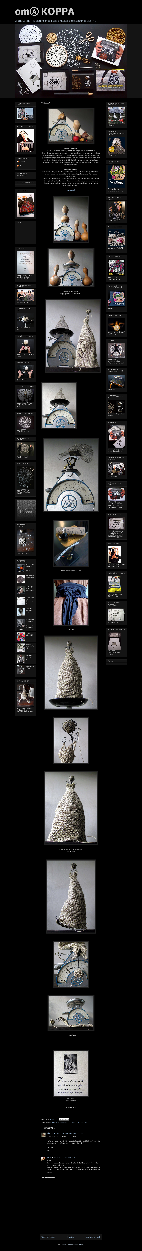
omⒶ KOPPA (44, 12)
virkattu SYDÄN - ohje (29, 611)
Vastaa (49, 1151)
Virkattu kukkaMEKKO (30, 646)
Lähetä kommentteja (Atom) (73, 1245)
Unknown (22, 161)
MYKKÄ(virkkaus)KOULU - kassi (30, 567)
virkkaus (80, 1123)
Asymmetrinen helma (30, 577)
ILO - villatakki (29, 634)
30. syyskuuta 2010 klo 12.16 (64, 1158)
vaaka (74, 1123)
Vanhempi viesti (93, 1237)
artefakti (53, 1123)
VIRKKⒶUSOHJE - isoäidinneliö (30, 589)
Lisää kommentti (49, 1178)
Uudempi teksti (48, 1237)
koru (69, 1123)
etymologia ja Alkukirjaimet (22, 174)
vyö (85, 1123)
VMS (49, 1158)
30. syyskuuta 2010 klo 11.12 (72, 1133)
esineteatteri (62, 1123)
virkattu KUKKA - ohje (29, 657)
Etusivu (70, 1237)
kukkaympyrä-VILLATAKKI (30, 600)
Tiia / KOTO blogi (54, 1133)
